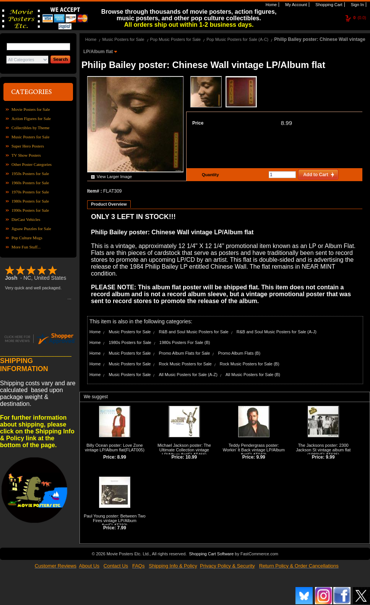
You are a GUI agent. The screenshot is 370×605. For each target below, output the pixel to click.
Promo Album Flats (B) (239, 353)
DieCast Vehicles (25, 219)
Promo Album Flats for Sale (184, 353)
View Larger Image (114, 176)
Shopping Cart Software (211, 553)
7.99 (121, 527)
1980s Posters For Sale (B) (184, 342)
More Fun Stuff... (26, 247)
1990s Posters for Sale (30, 210)
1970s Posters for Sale (30, 192)
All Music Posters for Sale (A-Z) (188, 374)
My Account (295, 4)
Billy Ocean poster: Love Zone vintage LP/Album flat (114, 447)
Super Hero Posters (27, 146)
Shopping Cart (328, 4)
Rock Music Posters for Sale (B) (249, 364)
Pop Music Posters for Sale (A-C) (237, 39)
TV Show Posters (26, 155)
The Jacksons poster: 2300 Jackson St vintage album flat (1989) (323, 450)
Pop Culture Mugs (26, 237)
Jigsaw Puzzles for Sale (31, 228)
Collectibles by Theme (30, 127)
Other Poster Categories (31, 164)
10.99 (191, 457)
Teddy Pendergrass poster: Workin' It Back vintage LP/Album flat (254, 450)
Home (271, 4)
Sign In (357, 4)
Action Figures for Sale (31, 118)
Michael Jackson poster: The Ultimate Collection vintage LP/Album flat (184, 450)
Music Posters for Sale (30, 137)
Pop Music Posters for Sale (175, 39)
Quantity (209, 174)
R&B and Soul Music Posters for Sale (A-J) (276, 331)
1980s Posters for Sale (30, 201)
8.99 (286, 123)
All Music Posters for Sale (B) (253, 374)
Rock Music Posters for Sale (185, 364)
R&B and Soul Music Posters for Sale (194, 331)
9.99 (260, 457)
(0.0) (359, 17)
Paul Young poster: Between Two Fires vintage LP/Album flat (114, 520)
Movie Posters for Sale (30, 109)
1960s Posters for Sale (30, 182)
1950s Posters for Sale (30, 173)
